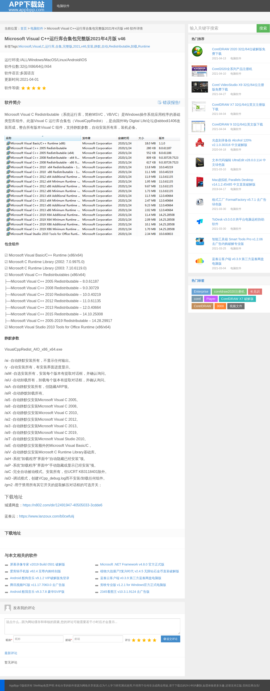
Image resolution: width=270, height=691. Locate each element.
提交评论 (171, 639)
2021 (76, 46)
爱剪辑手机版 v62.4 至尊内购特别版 (35, 571)
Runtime (144, 46)
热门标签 (198, 280)
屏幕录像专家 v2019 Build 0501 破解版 (37, 564)
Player (210, 299)
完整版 (67, 46)
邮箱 (68, 640)
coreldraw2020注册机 (229, 291)
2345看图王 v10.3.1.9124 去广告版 (125, 591)
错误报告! (169, 103)
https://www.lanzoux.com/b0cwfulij (46, 516)
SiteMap (38, 685)
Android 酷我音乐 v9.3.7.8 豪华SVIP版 (37, 591)
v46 (83, 46)
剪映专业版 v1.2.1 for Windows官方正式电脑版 (133, 585)
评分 (127, 640)
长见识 (255, 291)
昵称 (9, 640)
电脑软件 (63, 6)
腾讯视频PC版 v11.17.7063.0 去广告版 (37, 585)
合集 (58, 46)
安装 (90, 46)
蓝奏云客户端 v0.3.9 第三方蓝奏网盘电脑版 (131, 578)
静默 (97, 46)
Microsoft (24, 46)
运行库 (50, 46)
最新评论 (11, 653)
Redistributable (119, 46)
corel (197, 299)
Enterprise (201, 291)
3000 (220, 306)
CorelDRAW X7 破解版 (237, 299)
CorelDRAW (202, 306)
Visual (36, 46)
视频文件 (236, 306)
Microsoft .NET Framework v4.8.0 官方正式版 (132, 564)
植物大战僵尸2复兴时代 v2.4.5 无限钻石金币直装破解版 (139, 571)
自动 (105, 46)
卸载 (134, 46)
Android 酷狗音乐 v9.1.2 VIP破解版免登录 (39, 578)
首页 (23, 28)
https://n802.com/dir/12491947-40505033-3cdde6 (62, 505)
